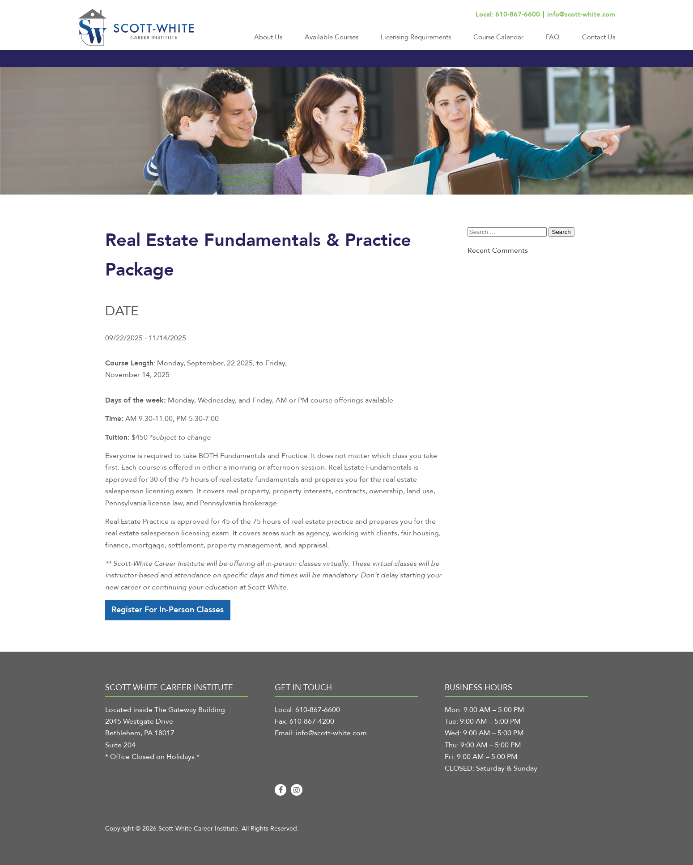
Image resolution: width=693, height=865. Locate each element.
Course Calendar (498, 37)
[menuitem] (268, 41)
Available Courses (331, 37)
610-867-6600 (317, 710)
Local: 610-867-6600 (508, 14)
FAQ (553, 37)
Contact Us (598, 37)
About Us (268, 37)
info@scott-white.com (581, 14)
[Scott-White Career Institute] (136, 27)
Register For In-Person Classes (167, 609)
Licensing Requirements (416, 37)
